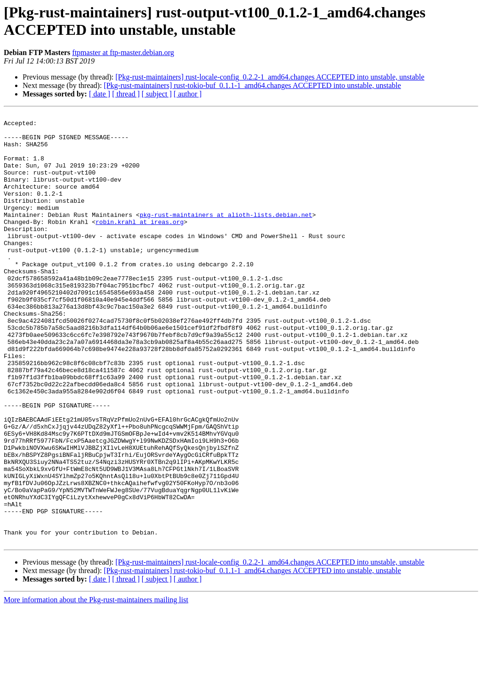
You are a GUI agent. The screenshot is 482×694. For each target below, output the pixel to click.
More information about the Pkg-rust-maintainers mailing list (96, 686)
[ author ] (188, 94)
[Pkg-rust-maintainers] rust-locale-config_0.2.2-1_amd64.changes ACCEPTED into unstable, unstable (269, 77)
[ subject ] (157, 94)
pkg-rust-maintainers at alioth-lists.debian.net (226, 235)
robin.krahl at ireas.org (140, 244)
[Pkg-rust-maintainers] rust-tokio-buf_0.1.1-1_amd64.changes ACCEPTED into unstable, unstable (252, 85)
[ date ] (99, 94)
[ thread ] (126, 94)
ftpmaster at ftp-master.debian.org (123, 52)
